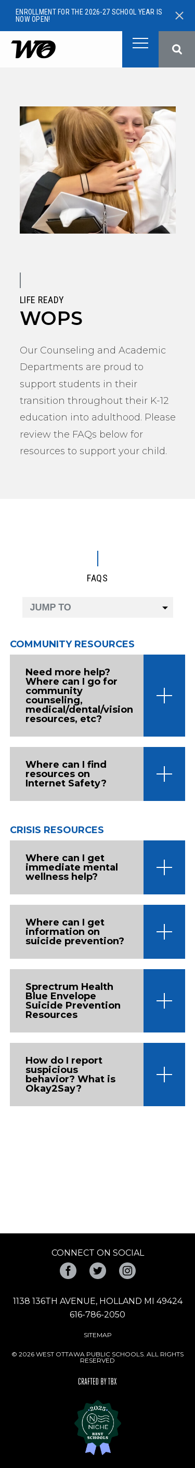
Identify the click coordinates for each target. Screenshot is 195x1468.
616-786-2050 (97, 1315)
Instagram (127, 1270)
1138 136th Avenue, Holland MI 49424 (98, 1301)
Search (177, 49)
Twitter (97, 1270)
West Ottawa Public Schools (33, 49)
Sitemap (98, 1335)
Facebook (68, 1270)
